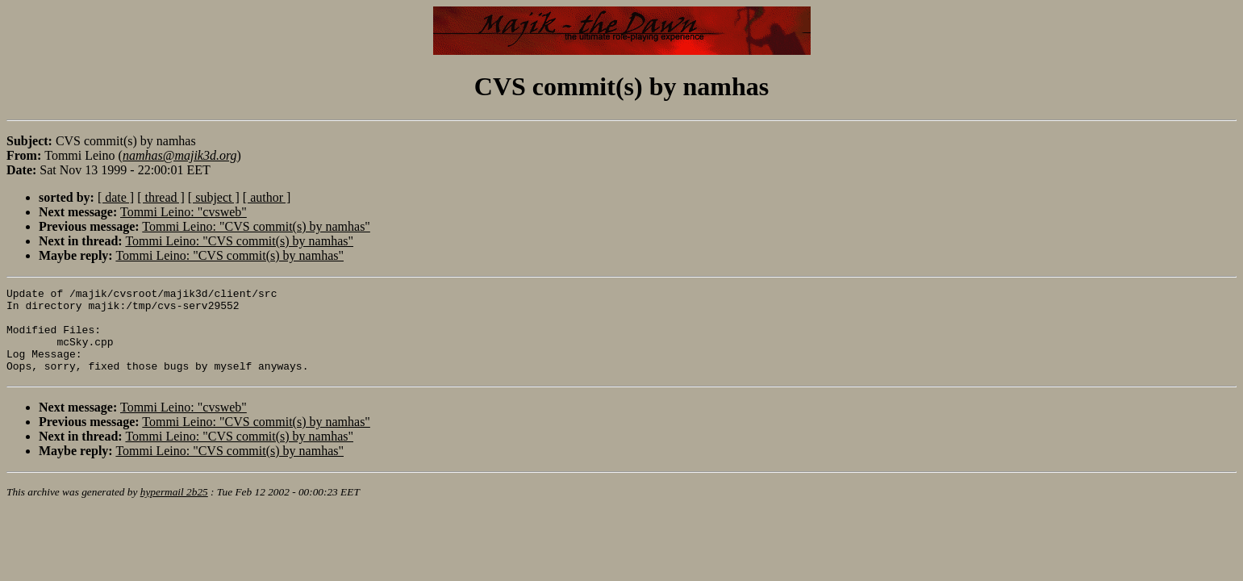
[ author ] (267, 197)
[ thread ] (161, 197)
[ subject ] (214, 197)
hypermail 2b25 (174, 509)
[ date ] (116, 197)
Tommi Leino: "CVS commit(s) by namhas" (256, 226)
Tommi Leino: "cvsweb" (183, 212)
